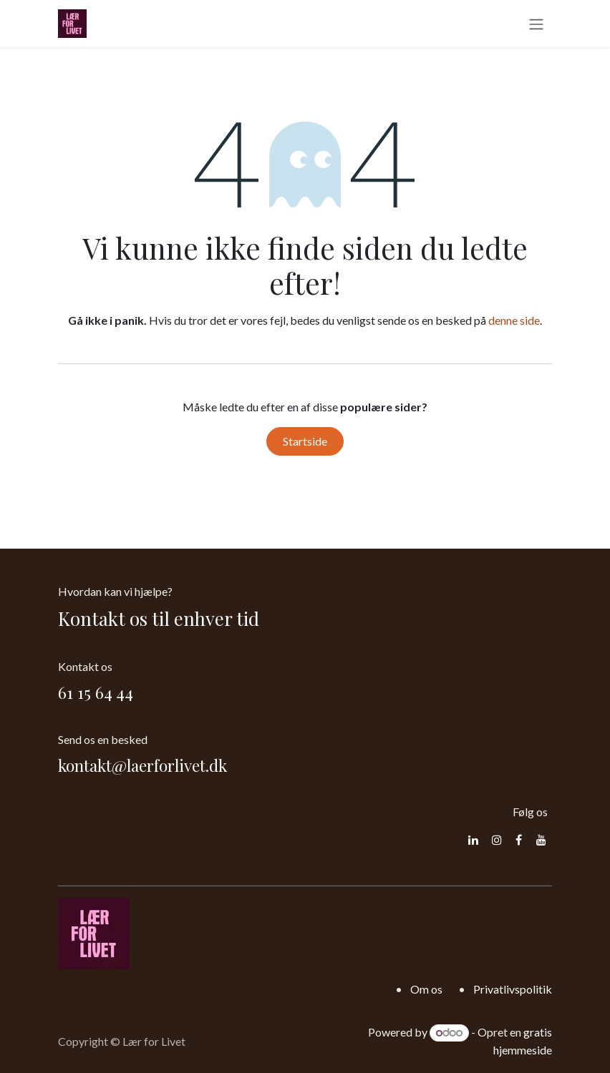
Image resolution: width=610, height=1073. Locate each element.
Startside (305, 441)
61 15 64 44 (95, 692)
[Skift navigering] (536, 23)
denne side (514, 320)
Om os (426, 989)
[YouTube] (541, 840)
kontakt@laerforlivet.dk (142, 765)
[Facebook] (519, 840)
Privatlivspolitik (512, 989)
